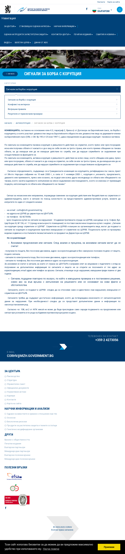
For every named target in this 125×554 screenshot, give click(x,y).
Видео (8, 42)
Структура (12, 380)
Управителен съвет (16, 384)
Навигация (9, 18)
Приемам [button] (109, 547)
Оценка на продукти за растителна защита (26, 34)
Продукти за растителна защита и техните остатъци (32, 425)
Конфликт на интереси (63, 104)
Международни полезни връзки (20, 459)
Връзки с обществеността (17, 439)
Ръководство (13, 376)
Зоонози (11, 417)
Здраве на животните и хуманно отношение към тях (32, 414)
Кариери (11, 395)
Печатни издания (83, 34)
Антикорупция (23, 123)
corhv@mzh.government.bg (30, 356)
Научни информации (65, 26)
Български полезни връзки (17, 455)
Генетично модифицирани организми (25, 429)
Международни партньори (17, 451)
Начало (10, 74)
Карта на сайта (113, 2)
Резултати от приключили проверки (63, 113)
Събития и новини (106, 34)
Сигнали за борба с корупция (62, 89)
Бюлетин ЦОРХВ (23, 42)
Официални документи (18, 388)
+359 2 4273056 (106, 340)
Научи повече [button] (51, 549)
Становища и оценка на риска (35, 26)
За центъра (10, 26)
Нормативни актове (16, 392)
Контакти (101, 2)
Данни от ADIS (41, 42)
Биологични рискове (17, 421)
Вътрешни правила (63, 109)
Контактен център (61, 34)
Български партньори (15, 447)
